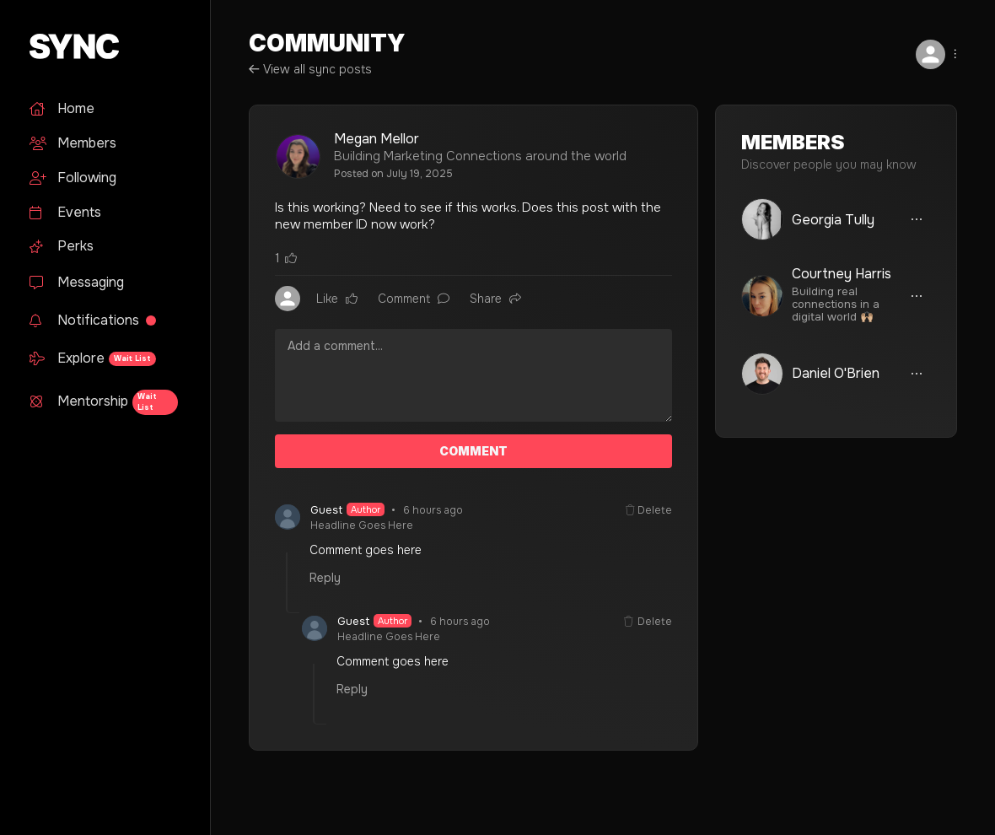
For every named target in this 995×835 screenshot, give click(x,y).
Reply (325, 577)
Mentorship (104, 402)
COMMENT (473, 451)
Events (65, 212)
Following (73, 177)
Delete (649, 510)
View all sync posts (310, 69)
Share (495, 298)
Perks (62, 246)
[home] (103, 46)
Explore (93, 358)
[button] (923, 54)
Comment (413, 298)
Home (62, 108)
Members (73, 143)
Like (337, 298)
